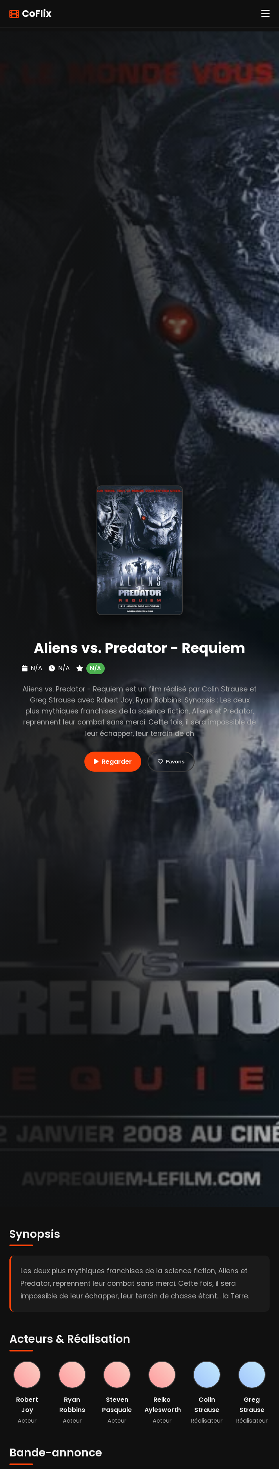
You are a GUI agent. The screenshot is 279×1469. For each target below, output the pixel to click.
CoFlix (30, 13)
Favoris (171, 762)
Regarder (113, 761)
